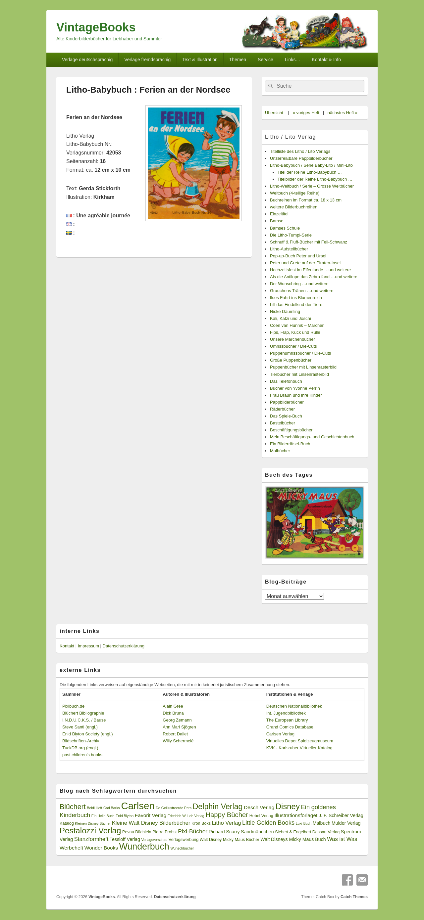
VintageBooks (95, 27)
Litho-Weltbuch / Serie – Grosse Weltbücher (312, 186)
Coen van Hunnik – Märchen (297, 325)
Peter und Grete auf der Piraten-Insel (305, 262)
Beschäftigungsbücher (291, 429)
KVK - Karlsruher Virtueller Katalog (299, 747)
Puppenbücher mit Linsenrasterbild (303, 367)
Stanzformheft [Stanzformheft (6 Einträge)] (91, 839)
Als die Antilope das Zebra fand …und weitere (313, 276)
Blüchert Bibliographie (83, 713)
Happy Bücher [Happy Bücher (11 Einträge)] (226, 814)
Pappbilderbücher (287, 402)
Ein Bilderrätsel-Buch (290, 443)
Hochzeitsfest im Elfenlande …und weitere (310, 269)
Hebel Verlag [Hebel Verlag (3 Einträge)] (261, 815)
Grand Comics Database (289, 726)
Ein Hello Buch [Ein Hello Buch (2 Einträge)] (103, 816)
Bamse (276, 220)
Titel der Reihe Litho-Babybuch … (310, 172)
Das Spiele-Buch (286, 416)
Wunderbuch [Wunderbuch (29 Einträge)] (144, 847)
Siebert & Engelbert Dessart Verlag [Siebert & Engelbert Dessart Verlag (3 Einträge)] (307, 832)
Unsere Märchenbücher (292, 339)
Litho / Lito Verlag (290, 137)
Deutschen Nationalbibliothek (294, 706)
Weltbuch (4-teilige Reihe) (294, 193)
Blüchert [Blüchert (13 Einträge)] (73, 807)
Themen (237, 59)
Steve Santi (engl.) (80, 726)
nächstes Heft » (342, 112)
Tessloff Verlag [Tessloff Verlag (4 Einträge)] (125, 839)
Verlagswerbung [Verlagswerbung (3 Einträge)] (183, 839)
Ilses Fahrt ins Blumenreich (296, 297)
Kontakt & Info (326, 59)
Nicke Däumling (285, 311)
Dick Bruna (173, 713)
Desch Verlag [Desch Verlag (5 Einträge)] (259, 807)
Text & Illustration (200, 59)
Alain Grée (173, 706)
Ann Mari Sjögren (179, 726)
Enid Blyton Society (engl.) (87, 733)
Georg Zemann (177, 720)
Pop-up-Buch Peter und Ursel (298, 255)
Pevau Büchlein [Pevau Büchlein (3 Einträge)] (136, 832)
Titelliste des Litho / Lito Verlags (300, 151)
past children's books (82, 754)
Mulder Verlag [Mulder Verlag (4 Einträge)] (346, 823)
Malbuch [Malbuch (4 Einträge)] (322, 823)
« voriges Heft (306, 112)
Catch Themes (354, 897)
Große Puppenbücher (290, 360)
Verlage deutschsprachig (87, 59)
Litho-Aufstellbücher (289, 248)
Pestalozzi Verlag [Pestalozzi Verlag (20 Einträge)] (90, 830)
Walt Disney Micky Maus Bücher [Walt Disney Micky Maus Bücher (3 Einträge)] (229, 839)
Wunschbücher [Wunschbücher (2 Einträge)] (182, 848)
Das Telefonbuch (286, 381)
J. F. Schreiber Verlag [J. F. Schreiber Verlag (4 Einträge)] (341, 815)
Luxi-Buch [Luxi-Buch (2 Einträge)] (303, 823)
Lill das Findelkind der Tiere (296, 304)
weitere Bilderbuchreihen (293, 206)
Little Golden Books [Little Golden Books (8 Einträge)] (268, 822)
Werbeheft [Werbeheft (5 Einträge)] (71, 848)
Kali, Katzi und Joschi (290, 318)
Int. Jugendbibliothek (286, 713)
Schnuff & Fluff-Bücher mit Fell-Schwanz (308, 242)
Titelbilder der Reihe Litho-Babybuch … (315, 179)
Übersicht (274, 112)
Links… (292, 59)
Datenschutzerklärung (123, 645)
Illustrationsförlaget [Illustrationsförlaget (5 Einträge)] (295, 815)
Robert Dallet (175, 733)
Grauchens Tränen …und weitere (302, 290)
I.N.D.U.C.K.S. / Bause (84, 720)
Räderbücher (282, 409)
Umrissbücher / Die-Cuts (293, 346)
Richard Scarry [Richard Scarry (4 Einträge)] (224, 831)
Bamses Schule (285, 228)
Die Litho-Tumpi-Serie (291, 235)
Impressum (88, 645)
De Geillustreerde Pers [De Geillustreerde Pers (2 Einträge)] (173, 808)
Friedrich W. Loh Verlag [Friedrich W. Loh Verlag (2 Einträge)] (186, 816)
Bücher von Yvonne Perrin (295, 388)
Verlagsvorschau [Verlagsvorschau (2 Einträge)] (154, 840)
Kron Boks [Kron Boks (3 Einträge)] (201, 823)
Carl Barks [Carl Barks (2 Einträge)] (111, 808)
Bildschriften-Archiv (80, 740)
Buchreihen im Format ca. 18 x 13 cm (306, 199)
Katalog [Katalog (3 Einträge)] (67, 823)
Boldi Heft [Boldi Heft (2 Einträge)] (94, 808)
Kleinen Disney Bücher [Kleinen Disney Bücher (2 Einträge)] (93, 823)
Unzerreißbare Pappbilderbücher (301, 158)
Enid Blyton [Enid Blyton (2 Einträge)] (124, 816)
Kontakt (67, 645)
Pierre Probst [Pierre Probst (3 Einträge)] (164, 832)
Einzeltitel (279, 213)
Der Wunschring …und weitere (299, 283)
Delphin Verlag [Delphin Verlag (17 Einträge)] (218, 806)
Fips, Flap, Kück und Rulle (295, 332)
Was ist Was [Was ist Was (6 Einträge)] (342, 839)
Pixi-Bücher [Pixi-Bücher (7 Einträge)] (192, 831)
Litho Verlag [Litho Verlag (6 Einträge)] (226, 823)
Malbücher (280, 450)
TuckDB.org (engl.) (80, 747)
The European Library (287, 720)
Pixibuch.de (73, 706)
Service (265, 59)
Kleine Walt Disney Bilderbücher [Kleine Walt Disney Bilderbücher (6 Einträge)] (151, 823)
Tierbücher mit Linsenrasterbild (299, 374)
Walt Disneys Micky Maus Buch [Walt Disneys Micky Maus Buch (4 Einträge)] (293, 839)
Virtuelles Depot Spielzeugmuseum (299, 740)
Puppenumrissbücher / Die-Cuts (300, 353)
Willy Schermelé (178, 740)
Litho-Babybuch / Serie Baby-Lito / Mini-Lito (311, 165)
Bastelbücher (282, 422)
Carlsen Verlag (280, 733)
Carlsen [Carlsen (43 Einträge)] (137, 805)
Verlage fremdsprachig (147, 59)
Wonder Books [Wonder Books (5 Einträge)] (101, 848)
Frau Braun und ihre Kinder (296, 395)
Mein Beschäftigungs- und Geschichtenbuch (312, 436)
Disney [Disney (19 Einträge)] (288, 806)
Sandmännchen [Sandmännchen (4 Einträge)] (257, 831)
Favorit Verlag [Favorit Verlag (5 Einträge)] (151, 815)
